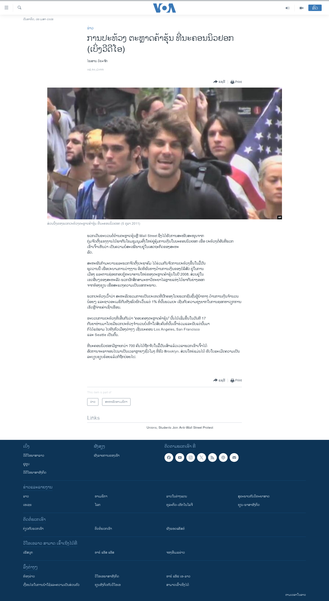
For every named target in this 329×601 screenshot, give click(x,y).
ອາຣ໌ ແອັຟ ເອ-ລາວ (178, 576)
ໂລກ (97, 504)
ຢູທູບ (26, 464)
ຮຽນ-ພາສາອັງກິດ (249, 504)
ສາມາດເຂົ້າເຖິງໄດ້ (177, 584)
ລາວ (26, 496)
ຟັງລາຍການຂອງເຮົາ (107, 455)
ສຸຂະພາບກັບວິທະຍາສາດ (254, 496)
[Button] (219, 82)
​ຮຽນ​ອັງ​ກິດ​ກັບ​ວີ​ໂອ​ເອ (108, 584)
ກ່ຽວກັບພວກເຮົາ (33, 528)
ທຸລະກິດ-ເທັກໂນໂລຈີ (179, 504)
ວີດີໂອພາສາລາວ (33, 455)
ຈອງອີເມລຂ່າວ (175, 552)
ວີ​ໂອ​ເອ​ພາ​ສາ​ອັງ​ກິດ (107, 576)
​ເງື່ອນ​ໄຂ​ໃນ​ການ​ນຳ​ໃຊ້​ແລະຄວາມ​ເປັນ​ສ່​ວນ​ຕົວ (51, 584)
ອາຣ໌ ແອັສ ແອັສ (104, 552)
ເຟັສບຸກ (28, 552)
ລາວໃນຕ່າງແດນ (176, 496)
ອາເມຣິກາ (101, 496)
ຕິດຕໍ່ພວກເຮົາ (103, 528)
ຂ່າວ (90, 28)
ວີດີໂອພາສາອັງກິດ (34, 472)
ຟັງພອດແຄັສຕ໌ (175, 528)
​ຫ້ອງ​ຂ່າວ (29, 576)
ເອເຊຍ (27, 504)
